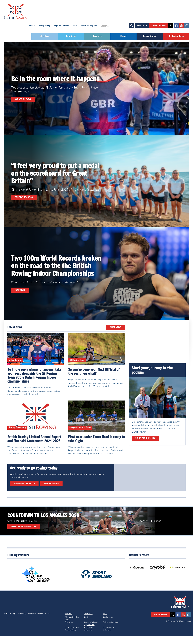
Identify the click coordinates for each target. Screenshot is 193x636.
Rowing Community (17, 427)
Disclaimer (69, 622)
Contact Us (88, 614)
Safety (86, 617)
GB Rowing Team (176, 36)
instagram (186, 25)
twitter (170, 25)
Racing (123, 36)
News (105, 614)
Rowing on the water (24, 484)
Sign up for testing (145, 438)
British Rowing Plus (89, 25)
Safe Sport (71, 36)
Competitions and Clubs (80, 427)
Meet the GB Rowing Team (24, 527)
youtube (181, 25)
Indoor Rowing (150, 36)
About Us (31, 25)
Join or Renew (159, 26)
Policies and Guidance (111, 622)
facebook (176, 25)
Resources (97, 36)
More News (115, 327)
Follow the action (24, 197)
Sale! (75, 25)
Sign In (140, 26)
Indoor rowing (51, 484)
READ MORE (20, 290)
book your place (23, 99)
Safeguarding (44, 25)
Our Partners (108, 617)
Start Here (44, 36)
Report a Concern (61, 25)
